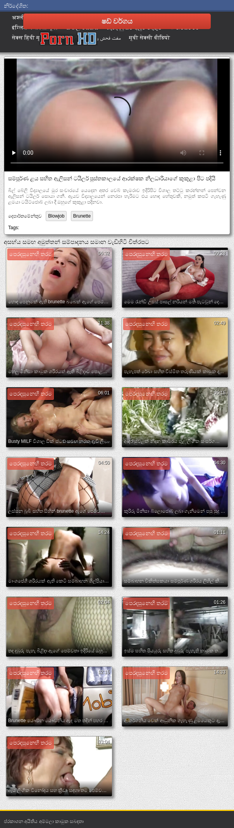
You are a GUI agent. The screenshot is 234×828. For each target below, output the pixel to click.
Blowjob (56, 216)
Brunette (82, 216)
